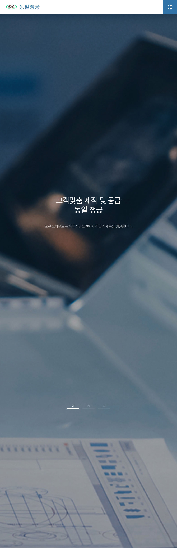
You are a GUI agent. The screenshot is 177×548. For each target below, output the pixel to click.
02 (88, 404)
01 (73, 404)
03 (104, 404)
